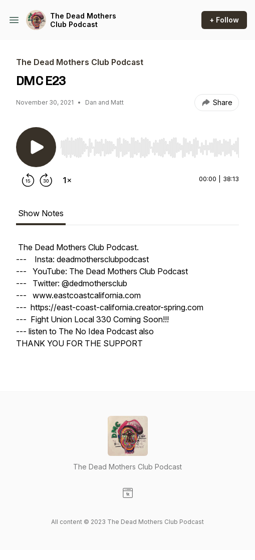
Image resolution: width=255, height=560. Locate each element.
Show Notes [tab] (41, 213)
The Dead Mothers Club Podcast (83, 20)
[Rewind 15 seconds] (28, 180)
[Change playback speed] (67, 180)
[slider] (149, 147)
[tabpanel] (127, 300)
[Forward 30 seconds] (46, 180)
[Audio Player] (149, 144)
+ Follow (224, 20)
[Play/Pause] (36, 147)
